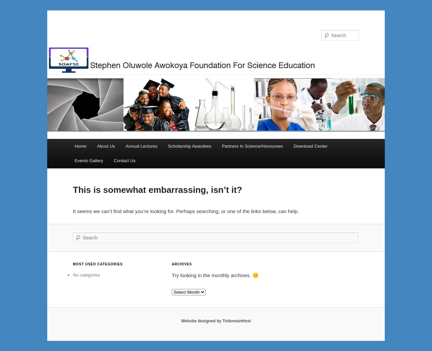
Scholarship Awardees (189, 146)
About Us (106, 146)
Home (80, 146)
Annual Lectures (141, 146)
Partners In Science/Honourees (252, 146)
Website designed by (201, 321)
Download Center (310, 146)
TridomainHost (236, 321)
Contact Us (124, 160)
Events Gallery (89, 160)
